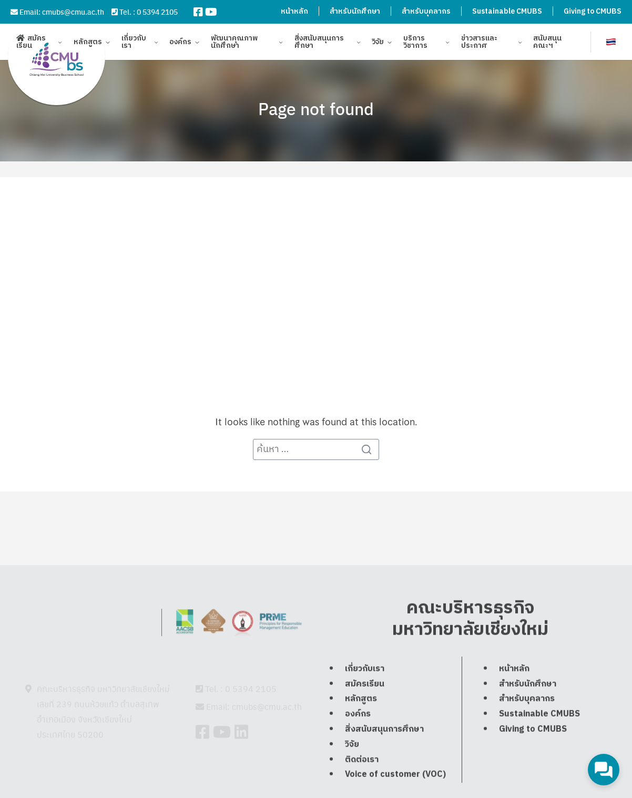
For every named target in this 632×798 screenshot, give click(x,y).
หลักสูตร (88, 43)
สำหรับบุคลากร (426, 11)
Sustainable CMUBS (507, 11)
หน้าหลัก (294, 11)
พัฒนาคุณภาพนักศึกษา (234, 43)
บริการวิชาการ (415, 43)
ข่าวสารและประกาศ (479, 43)
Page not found (316, 108)
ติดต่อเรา (362, 790)
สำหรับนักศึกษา (355, 11)
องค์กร (180, 43)
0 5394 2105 (157, 11)
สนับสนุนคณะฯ (547, 43)
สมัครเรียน (31, 43)
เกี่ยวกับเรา (133, 43)
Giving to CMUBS (592, 11)
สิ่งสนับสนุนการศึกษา (319, 43)
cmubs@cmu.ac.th (73, 11)
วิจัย (378, 43)
